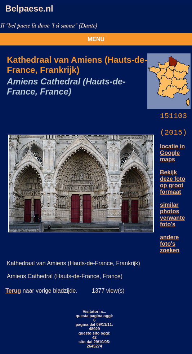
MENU (96, 39)
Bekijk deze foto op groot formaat (172, 182)
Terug (13, 291)
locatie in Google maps (172, 152)
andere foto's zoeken (169, 243)
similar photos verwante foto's (172, 214)
